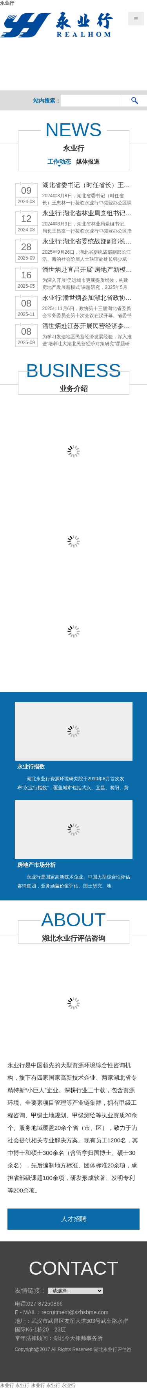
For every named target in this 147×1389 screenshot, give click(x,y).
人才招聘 (73, 1219)
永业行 (7, 3)
